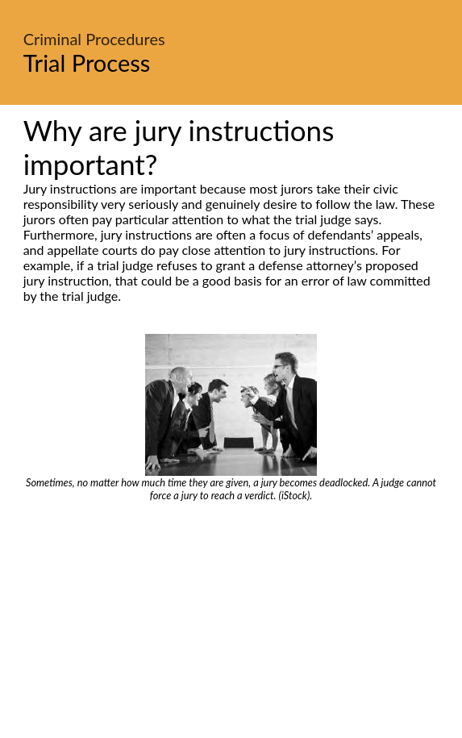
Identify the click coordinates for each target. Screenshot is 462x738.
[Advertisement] (231, 623)
